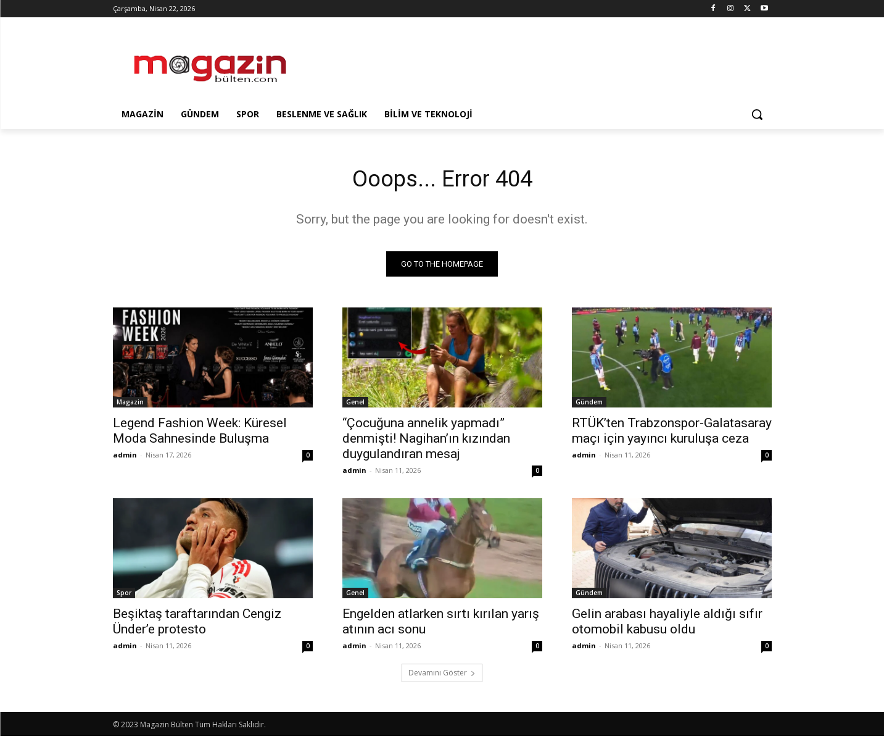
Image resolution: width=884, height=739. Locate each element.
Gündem (589, 405)
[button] (757, 114)
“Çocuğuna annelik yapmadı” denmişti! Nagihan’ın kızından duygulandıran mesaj (426, 441)
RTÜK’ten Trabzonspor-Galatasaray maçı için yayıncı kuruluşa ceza (672, 434)
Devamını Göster (442, 675)
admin (125, 457)
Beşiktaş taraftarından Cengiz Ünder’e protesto (197, 624)
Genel (355, 405)
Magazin (130, 405)
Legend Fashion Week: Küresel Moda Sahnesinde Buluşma (200, 434)
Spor (124, 595)
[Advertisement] (534, 62)
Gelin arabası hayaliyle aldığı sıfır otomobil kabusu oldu (667, 624)
